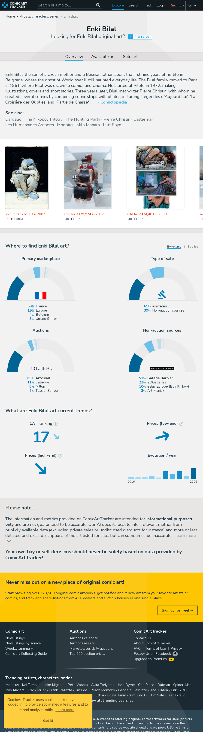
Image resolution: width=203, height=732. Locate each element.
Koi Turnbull (31, 685)
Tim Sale (157, 695)
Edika (100, 695)
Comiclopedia (113, 102)
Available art (103, 57)
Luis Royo (112, 125)
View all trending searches (110, 700)
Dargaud (13, 119)
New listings (15, 638)
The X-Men (159, 690)
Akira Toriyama (102, 685)
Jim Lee (81, 690)
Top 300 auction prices (87, 653)
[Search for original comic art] (69, 5)
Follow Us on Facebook (152, 653)
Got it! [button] (48, 721)
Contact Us (142, 638)
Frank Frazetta (60, 690)
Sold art (130, 57)
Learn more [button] (64, 710)
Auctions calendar (83, 638)
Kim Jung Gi (138, 695)
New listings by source (23, 643)
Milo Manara (88, 125)
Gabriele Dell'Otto (132, 690)
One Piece (146, 685)
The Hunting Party (83, 119)
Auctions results (82, 643)
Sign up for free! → (178, 610)
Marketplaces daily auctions (91, 648)
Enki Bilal (178, 690)
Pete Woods (78, 685)
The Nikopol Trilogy (43, 119)
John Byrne (126, 685)
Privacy (176, 648)
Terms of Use (155, 648)
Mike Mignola (54, 685)
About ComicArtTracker (152, 643)
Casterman (143, 119)
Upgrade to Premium (154, 659)
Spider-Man (182, 685)
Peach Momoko (103, 690)
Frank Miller (37, 690)
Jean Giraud (176, 695)
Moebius (65, 125)
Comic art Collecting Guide (26, 653)
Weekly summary (19, 648)
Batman (164, 685)
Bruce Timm (116, 695)
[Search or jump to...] (98, 5)
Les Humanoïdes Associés (29, 125)
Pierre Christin (116, 119)
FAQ (137, 648)
